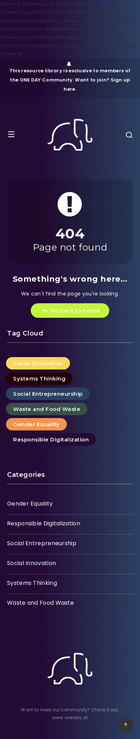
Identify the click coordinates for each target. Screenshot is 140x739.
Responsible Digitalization (51, 439)
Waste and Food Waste (46, 409)
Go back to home (71, 310)
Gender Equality (36, 424)
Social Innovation (38, 363)
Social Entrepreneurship (48, 393)
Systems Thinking (39, 378)
